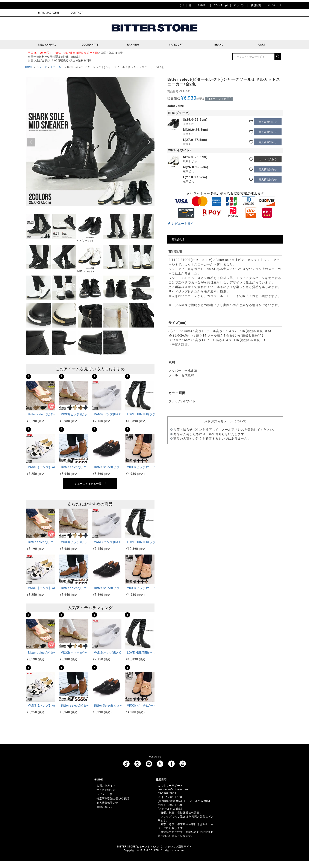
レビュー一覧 (105, 794)
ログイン (239, 5)
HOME (29, 67)
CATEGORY (176, 44)
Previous (31, 142)
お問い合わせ (105, 807)
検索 (277, 56)
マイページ (274, 5)
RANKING (133, 44)
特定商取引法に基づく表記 (113, 798)
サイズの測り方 (106, 789)
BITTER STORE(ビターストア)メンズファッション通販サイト (154, 846)
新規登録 (256, 5)
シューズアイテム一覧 (88, 483)
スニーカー (57, 67)
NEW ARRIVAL (47, 44)
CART (261, 44)
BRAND (218, 44)
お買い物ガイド (106, 785)
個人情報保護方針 (107, 802)
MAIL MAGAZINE (48, 12)
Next (149, 142)
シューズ (41, 67)
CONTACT (77, 12)
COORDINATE (90, 44)
